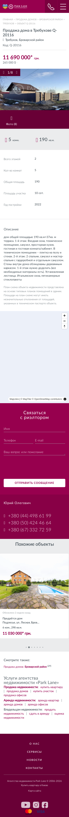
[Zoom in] (64, 315)
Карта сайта (34, 791)
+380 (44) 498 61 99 (29, 516)
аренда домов (13, 704)
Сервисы (34, 752)
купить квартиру (51, 687)
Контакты (34, 768)
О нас (34, 744)
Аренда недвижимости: (20, 700)
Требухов (8, 23)
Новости (34, 760)
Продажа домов (26, 19)
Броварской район (51, 19)
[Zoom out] (64, 321)
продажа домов (17, 691)
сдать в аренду (39, 713)
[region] (34, 357)
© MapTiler (26, 399)
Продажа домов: (25, 667)
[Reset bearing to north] (64, 326)
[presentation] (32, 467)
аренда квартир (48, 700)
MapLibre (14, 399)
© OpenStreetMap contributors (47, 399)
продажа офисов (15, 695)
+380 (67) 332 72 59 (29, 530)
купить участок (43, 691)
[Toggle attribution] (65, 399)
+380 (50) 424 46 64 (29, 523)
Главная (8, 19)
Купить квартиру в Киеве (34, 785)
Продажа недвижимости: (21, 687)
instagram (36, 805)
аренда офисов (38, 704)
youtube (25, 805)
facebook (45, 805)
